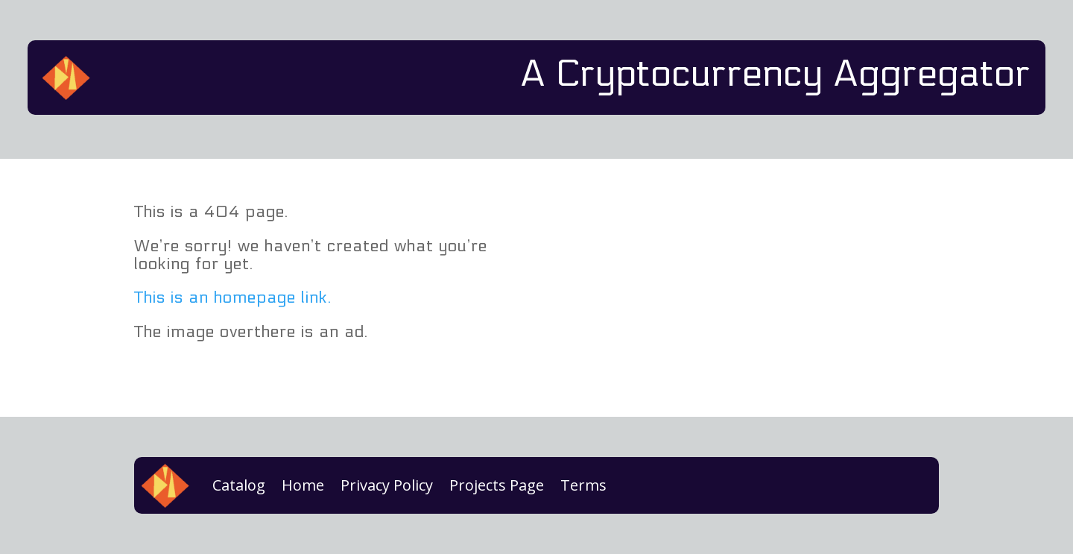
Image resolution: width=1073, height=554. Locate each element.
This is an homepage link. (233, 297)
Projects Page (496, 485)
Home (303, 485)
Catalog (238, 485)
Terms (583, 485)
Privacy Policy (387, 485)
